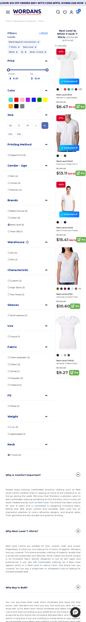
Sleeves (13, 305)
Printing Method (19, 144)
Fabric (12, 347)
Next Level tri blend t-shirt (42, 565)
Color (11, 90)
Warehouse (16, 242)
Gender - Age (17, 165)
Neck (11, 444)
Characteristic (18, 270)
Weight (13, 416)
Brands (13, 200)
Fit (9, 395)
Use (10, 326)
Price (11, 60)
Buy (80, 107)
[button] (75, 612)
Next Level (43, 502)
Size (11, 115)
